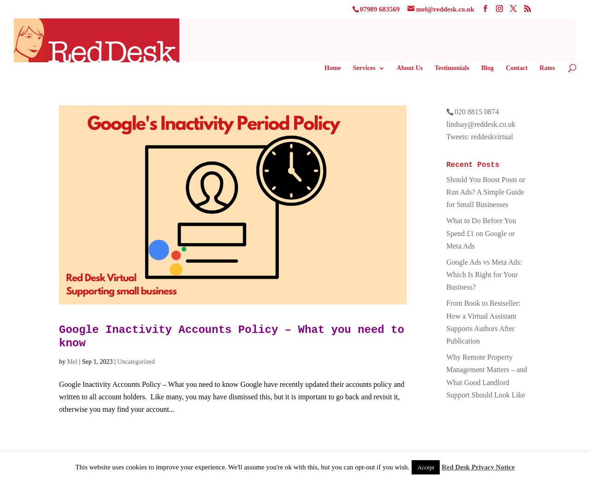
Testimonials (452, 68)
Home (332, 68)
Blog (487, 68)
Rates (547, 68)
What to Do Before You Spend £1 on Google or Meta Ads (481, 233)
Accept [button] (425, 467)
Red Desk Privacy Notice (478, 467)
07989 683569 (380, 9)
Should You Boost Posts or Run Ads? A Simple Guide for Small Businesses (485, 192)
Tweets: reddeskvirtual (479, 137)
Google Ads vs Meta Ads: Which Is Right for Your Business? (484, 274)
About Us (410, 68)
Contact (516, 68)
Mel (72, 361)
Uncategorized (136, 361)
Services (364, 68)
